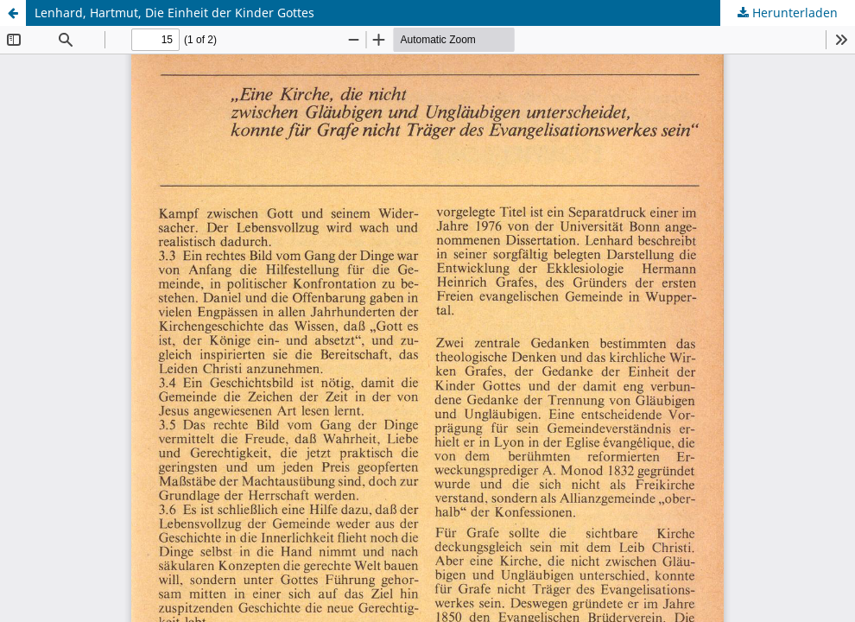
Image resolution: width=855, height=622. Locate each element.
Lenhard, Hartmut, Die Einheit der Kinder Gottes (174, 12)
